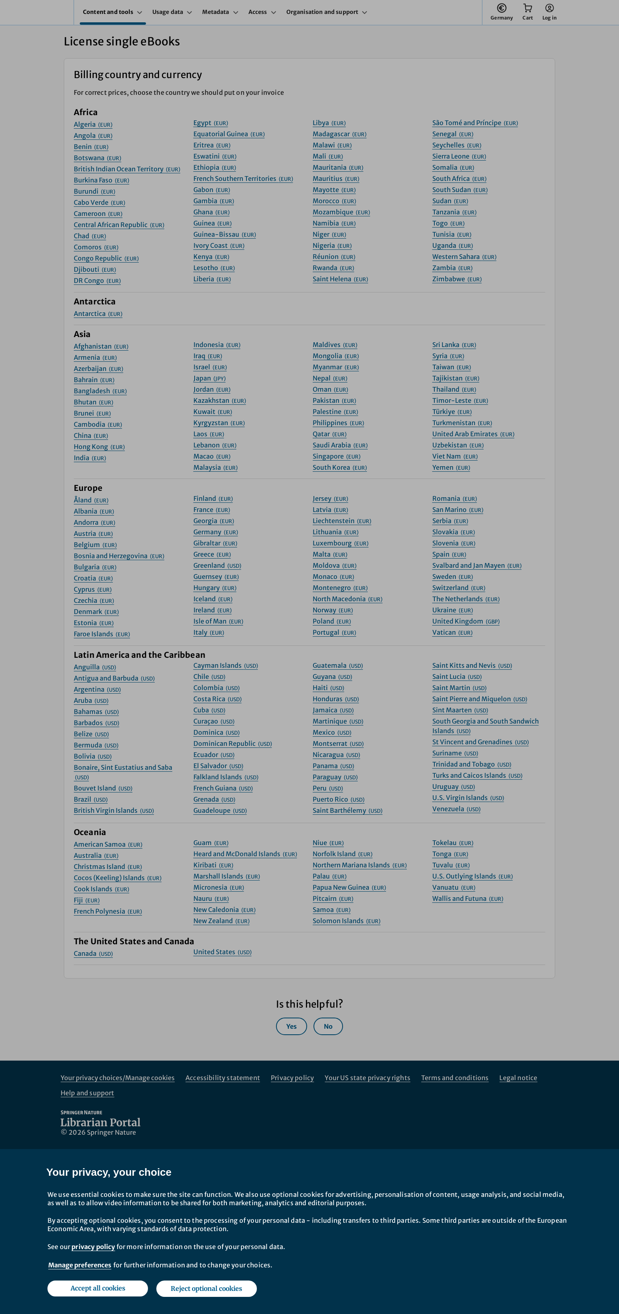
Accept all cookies (97, 1289)
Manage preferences (79, 1265)
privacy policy (93, 1247)
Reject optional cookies (206, 1289)
